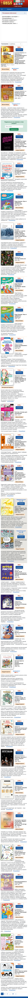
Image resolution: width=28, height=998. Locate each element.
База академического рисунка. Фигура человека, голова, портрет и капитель (21, 443)
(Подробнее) (18, 82)
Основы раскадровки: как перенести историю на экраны (21, 172)
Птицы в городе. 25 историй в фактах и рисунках (20, 699)
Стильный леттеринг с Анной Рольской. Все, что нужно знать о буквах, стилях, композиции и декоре (21, 143)
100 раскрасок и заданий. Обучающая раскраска (21, 912)
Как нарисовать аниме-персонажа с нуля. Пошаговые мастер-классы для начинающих (20, 475)
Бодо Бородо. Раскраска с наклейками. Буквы (20, 285)
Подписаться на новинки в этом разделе (14, 122)
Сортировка (4, 43)
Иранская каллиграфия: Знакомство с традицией (18, 543)
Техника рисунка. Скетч (9, 23)
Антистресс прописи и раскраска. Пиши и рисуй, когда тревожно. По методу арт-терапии (21, 822)
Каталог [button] (9, 9)
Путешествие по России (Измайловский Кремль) (19, 663)
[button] (15, 4)
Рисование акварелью (9, 20)
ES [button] (21, 1)
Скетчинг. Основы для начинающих (21, 412)
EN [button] (23, 1)
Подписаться (14, 129)
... (9, 994)
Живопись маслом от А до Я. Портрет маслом (21, 758)
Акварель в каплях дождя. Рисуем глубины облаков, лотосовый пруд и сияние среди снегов (20, 233)
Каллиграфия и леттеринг (10, 16)
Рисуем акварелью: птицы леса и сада (20, 853)
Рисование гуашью (8, 21)
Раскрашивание (7, 18)
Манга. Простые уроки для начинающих (21, 971)
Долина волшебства (20, 632)
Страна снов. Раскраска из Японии (20, 603)
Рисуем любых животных (19, 942)
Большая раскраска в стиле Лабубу (21, 882)
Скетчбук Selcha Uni (20, 258)
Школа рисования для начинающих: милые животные (21, 729)
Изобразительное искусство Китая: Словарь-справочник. (21, 94)
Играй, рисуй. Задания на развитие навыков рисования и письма (21, 573)
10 (13, 994)
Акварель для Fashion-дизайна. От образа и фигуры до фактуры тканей (20, 379)
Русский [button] (18, 1)
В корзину (19, 49)
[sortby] (15, 44)
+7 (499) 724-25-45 (17, 6)
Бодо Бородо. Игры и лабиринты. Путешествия (21, 203)
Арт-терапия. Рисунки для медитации (21, 788)
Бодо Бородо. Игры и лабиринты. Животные (21, 316)
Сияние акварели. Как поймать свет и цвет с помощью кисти (21, 509)
